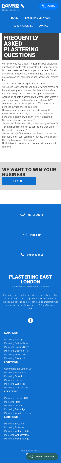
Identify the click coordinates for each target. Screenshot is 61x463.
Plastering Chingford (14, 358)
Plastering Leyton (13, 405)
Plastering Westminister (16, 387)
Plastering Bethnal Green (16, 343)
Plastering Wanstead (14, 383)
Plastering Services (37, 17)
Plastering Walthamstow (16, 435)
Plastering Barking (13, 339)
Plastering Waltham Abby (17, 431)
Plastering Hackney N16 (16, 398)
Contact (44, 25)
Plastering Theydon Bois (16, 354)
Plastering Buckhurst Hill (16, 350)
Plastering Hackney (14, 380)
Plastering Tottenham (15, 427)
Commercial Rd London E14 (18, 368)
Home (14, 17)
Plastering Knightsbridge (16, 438)
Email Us (35, 235)
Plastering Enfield (13, 376)
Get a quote (19, 181)
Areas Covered (23, 25)
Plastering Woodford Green (18, 413)
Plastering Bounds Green (16, 347)
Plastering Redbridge (14, 409)
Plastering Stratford (14, 423)
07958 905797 (35, 255)
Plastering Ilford (12, 402)
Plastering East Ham (14, 372)
